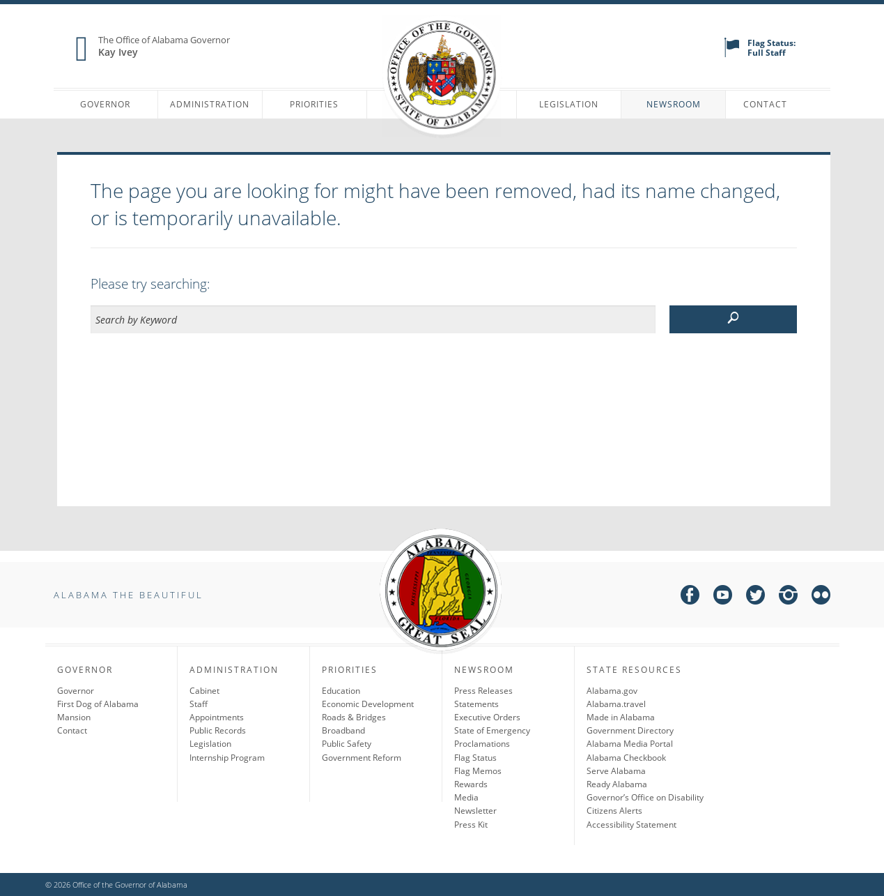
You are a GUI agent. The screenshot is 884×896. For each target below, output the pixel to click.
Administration (209, 104)
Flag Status (475, 758)
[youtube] (722, 597)
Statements (476, 704)
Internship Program (227, 758)
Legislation (568, 104)
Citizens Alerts (614, 811)
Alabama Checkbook (626, 758)
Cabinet (204, 691)
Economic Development (368, 704)
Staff (198, 704)
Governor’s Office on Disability (645, 797)
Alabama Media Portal (630, 744)
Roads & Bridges (354, 717)
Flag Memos (478, 771)
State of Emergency (492, 730)
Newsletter (475, 811)
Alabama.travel (616, 704)
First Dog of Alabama (98, 704)
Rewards (471, 784)
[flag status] (731, 54)
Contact (765, 104)
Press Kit (471, 824)
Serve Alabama (616, 771)
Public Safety (346, 744)
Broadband (343, 730)
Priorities (314, 104)
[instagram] (788, 597)
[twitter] (755, 597)
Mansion (74, 717)
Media (466, 797)
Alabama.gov (612, 691)
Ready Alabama (617, 784)
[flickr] (821, 597)
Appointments (216, 717)
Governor (105, 104)
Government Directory (630, 730)
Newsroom (673, 104)
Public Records (217, 730)
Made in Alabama (621, 717)
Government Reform (361, 758)
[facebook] (690, 597)
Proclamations (482, 744)
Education (341, 691)
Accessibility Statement (631, 824)
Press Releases (483, 691)
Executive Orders (487, 717)
